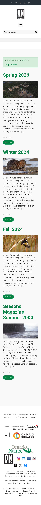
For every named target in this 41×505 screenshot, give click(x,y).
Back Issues (9, 137)
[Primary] (20, 25)
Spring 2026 (16, 75)
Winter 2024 (16, 152)
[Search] (20, 32)
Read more (8, 142)
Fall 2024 (13, 229)
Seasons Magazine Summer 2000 (18, 312)
